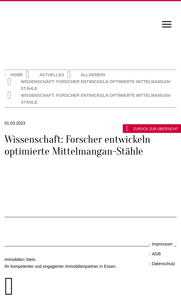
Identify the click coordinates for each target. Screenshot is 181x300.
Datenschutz (163, 263)
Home (16, 74)
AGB (156, 253)
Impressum (162, 244)
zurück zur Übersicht (152, 128)
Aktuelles (51, 74)
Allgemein (93, 74)
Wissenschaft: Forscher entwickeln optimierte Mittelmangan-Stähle (96, 85)
